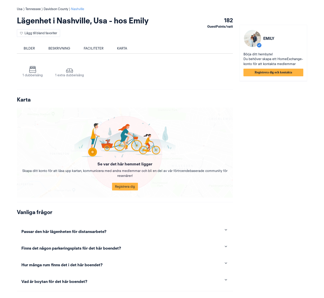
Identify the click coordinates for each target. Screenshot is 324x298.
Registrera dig (125, 186)
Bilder (29, 48)
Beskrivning (59, 48)
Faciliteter (94, 48)
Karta (122, 48)
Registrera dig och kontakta (273, 72)
